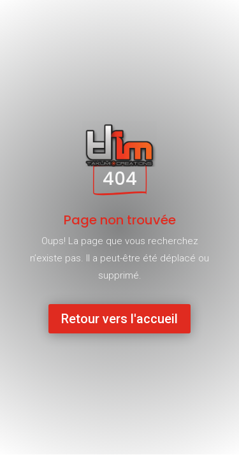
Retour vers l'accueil (119, 318)
